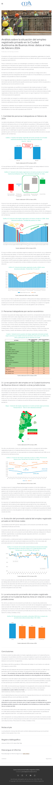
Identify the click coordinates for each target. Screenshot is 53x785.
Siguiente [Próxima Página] (48, 758)
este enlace (26, 753)
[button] (2, 3)
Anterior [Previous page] (4, 758)
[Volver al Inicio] (26, 3)
